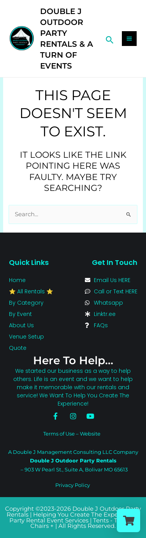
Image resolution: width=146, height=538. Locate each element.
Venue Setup (26, 336)
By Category (26, 303)
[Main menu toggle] (129, 38)
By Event (20, 314)
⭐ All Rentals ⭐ (31, 291)
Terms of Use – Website (71, 433)
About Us (21, 325)
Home (17, 280)
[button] (110, 38)
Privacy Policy (72, 485)
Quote (17, 348)
